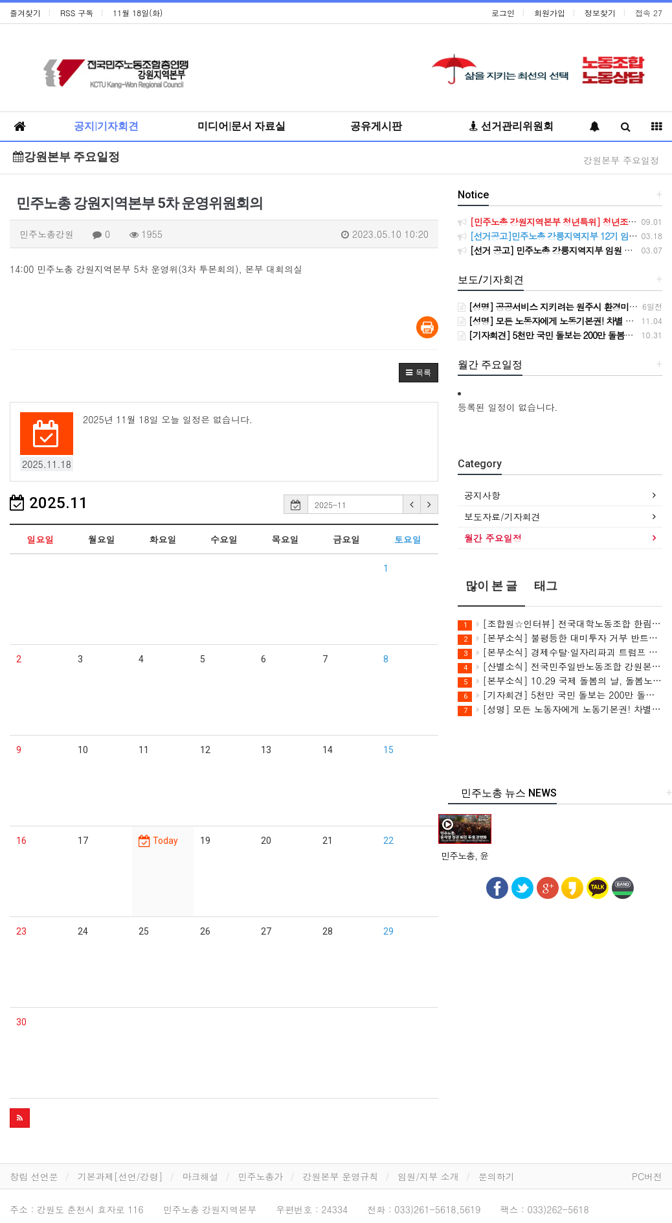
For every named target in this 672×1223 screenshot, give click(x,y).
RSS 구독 (76, 12)
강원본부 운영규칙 (341, 1176)
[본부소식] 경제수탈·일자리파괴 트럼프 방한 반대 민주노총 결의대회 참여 (560, 652)
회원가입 (549, 12)
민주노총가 (261, 1176)
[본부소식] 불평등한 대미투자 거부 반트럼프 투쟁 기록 (560, 638)
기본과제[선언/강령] (120, 1176)
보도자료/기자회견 (502, 516)
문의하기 (496, 1176)
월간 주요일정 (493, 537)
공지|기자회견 (106, 126)
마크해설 (201, 1176)
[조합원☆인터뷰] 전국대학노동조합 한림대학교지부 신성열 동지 (560, 624)
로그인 (503, 12)
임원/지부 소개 (428, 1176)
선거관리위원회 (511, 126)
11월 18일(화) (137, 12)
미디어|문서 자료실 (241, 126)
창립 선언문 (34, 1176)
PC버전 (647, 1176)
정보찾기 (600, 12)
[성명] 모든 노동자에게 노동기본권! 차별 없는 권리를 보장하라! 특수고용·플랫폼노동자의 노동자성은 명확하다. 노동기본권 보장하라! (560, 709)
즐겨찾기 (25, 12)
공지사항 (482, 495)
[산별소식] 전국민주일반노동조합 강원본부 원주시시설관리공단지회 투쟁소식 (560, 666)
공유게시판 (376, 126)
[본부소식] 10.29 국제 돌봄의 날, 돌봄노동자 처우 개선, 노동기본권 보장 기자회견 (560, 681)
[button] (418, 372)
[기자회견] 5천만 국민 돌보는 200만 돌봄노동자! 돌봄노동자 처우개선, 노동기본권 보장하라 (560, 695)
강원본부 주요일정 (66, 156)
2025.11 (49, 503)
